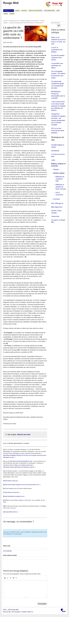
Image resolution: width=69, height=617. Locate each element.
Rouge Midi (11, 3)
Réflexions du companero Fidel (60, 179)
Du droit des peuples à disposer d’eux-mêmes (57, 58)
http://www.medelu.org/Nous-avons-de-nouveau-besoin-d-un (22, 484)
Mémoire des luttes (23, 434)
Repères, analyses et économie (29, 20)
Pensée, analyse (59, 173)
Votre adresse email (10, 555)
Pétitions (12, 13)
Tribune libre (55, 216)
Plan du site (7, 612)
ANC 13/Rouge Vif (57, 203)
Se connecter (7, 551)
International (55, 150)
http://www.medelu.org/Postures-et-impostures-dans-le (18, 467)
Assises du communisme (35, 10)
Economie (56, 199)
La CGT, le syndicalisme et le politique (57, 50)
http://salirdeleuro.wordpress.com (14, 496)
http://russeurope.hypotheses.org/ (22, 461)
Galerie (6, 13)
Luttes (53, 160)
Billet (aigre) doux (56, 207)
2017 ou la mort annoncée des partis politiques (57, 130)
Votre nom (6, 546)
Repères (56, 169)
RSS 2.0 (30, 612)
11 (29, 361)
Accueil (5, 20)
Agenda (17, 10)
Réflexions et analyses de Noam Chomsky (61, 187)
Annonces (24, 10)
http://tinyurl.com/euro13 (12, 492)
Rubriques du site (8, 10)
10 (18, 350)
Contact (23, 612)
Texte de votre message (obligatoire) (15, 571)
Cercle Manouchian (49, 10)
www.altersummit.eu (11, 512)
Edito (58, 10)
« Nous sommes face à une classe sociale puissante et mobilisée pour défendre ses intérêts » (58, 106)
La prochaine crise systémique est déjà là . (57, 66)
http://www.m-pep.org (11, 480)
